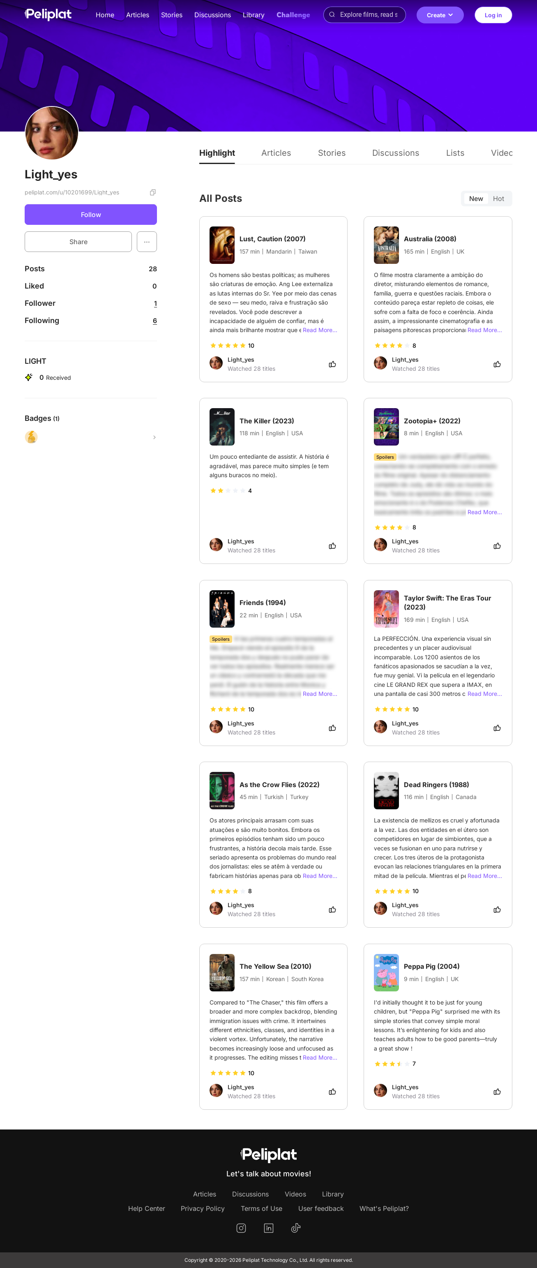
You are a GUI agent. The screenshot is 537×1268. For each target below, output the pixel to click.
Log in (493, 15)
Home (105, 15)
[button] (147, 241)
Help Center (146, 1208)
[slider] (228, 346)
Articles (137, 15)
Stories (171, 15)
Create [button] (440, 15)
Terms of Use (261, 1208)
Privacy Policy (203, 1208)
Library (254, 15)
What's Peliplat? (384, 1208)
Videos (295, 1194)
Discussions (212, 15)
